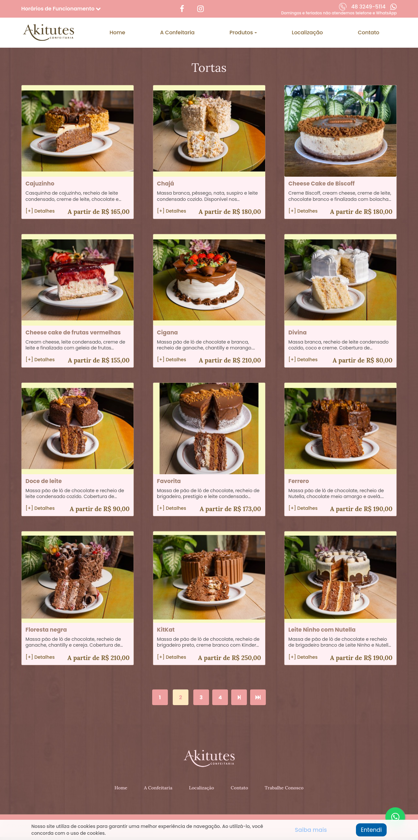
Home (117, 32)
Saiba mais (310, 830)
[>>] (258, 697)
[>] (239, 697)
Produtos (242, 32)
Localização (307, 32)
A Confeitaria (177, 32)
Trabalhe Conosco (284, 788)
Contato (368, 32)
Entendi (371, 830)
